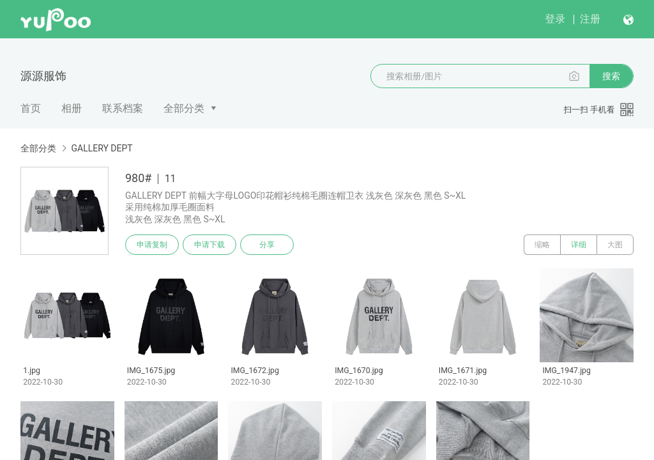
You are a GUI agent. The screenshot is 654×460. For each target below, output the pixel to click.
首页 (30, 108)
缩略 (542, 244)
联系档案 (122, 108)
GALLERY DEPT (101, 148)
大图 (615, 244)
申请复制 (152, 244)
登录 (555, 19)
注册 (590, 19)
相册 (71, 108)
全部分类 (184, 108)
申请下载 (209, 244)
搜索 (611, 76)
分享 (267, 244)
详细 (578, 244)
